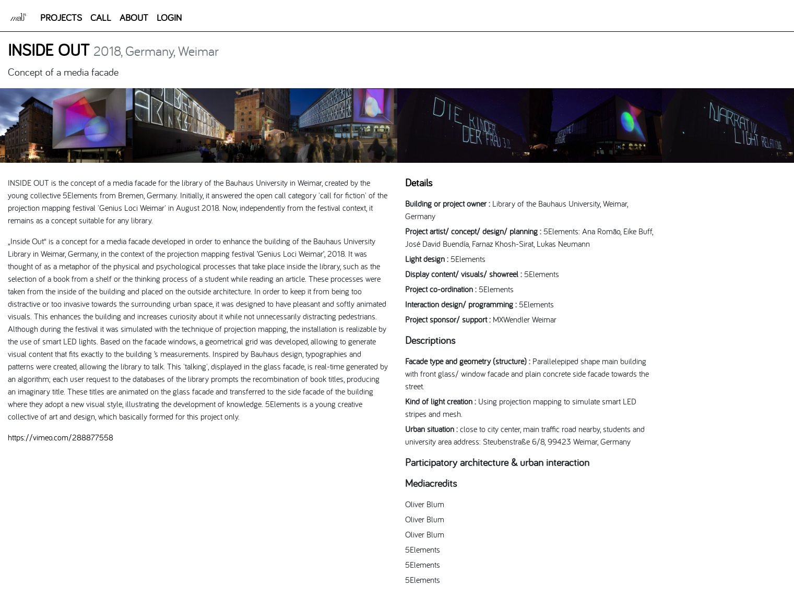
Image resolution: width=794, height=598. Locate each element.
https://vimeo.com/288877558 (60, 437)
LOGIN (169, 17)
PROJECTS (61, 17)
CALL (100, 17)
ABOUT (134, 17)
